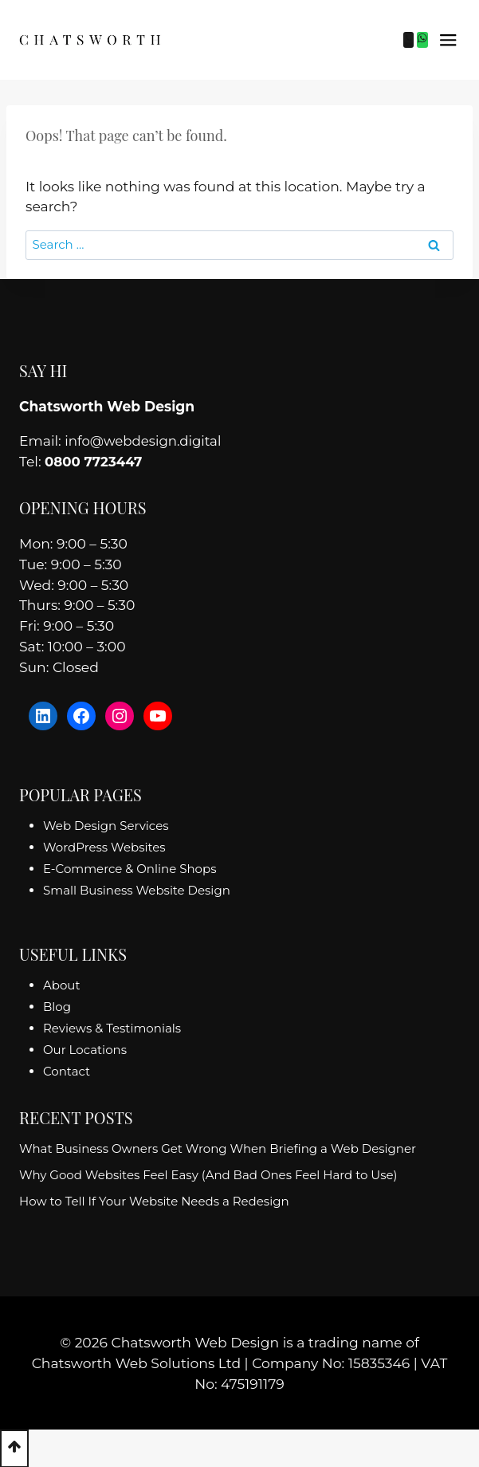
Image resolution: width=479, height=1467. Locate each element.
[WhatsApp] (422, 40)
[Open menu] (448, 40)
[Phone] (408, 40)
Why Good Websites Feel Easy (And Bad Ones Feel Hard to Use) (208, 1174)
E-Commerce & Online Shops (129, 867)
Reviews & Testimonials (112, 1028)
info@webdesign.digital (145, 440)
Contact (66, 1071)
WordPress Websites (104, 846)
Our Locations (85, 1049)
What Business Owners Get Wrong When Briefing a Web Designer (217, 1148)
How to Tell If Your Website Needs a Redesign (154, 1201)
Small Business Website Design (136, 889)
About (61, 985)
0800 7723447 (95, 461)
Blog (57, 1006)
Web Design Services (106, 824)
